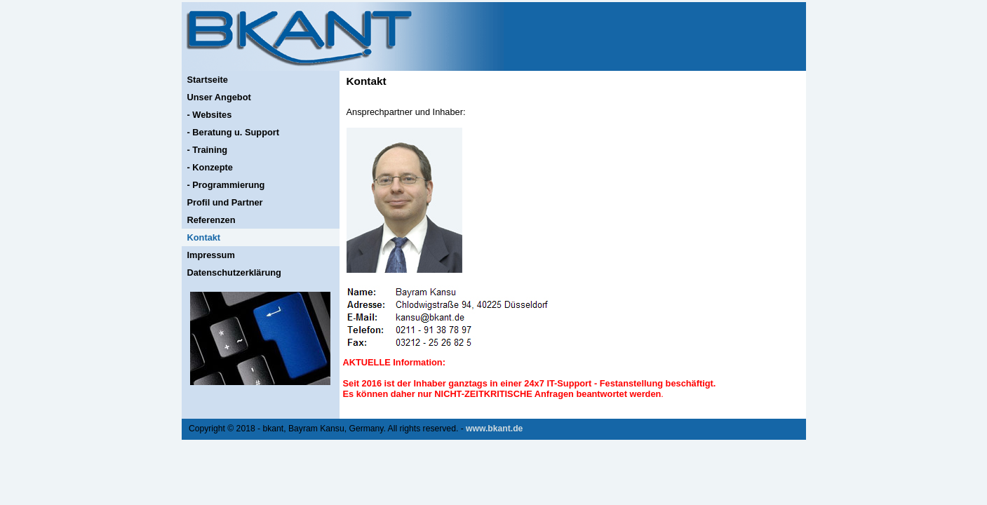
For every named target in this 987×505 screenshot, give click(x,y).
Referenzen (211, 220)
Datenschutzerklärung (234, 272)
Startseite (207, 79)
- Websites (209, 114)
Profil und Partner (225, 202)
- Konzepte (210, 167)
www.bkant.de (494, 428)
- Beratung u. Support (233, 132)
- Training (207, 149)
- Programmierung (226, 185)
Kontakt (204, 237)
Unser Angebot (219, 97)
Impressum (211, 255)
